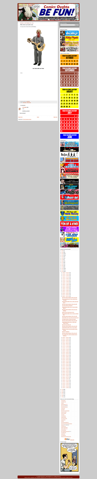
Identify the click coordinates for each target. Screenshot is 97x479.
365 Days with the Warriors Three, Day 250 (69, 316)
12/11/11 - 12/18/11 (65, 275)
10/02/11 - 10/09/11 (65, 290)
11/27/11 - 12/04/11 (65, 278)
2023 (62, 253)
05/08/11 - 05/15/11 (65, 361)
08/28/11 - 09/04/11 (65, 337)
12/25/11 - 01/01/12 (65, 272)
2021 (62, 256)
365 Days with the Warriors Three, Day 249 (69, 320)
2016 (62, 264)
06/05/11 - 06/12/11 (65, 355)
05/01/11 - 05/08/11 (65, 362)
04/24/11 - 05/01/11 (65, 364)
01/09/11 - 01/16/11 (65, 386)
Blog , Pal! (63, 405)
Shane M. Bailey (63, 428)
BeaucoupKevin (63, 404)
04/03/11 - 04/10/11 (65, 368)
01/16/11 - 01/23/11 (65, 384)
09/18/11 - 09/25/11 (65, 293)
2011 (62, 271)
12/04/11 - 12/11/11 (65, 277)
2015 (62, 265)
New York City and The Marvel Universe (66, 423)
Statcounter (72, 439)
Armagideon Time (63, 401)
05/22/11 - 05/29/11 (65, 358)
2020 (62, 258)
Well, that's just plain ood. (26, 24)
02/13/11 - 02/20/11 (65, 378)
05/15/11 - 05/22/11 (65, 359)
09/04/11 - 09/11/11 (65, 296)
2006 (62, 395)
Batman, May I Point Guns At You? (68, 312)
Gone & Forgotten (63, 413)
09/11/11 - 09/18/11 (65, 294)
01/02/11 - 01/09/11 (65, 387)
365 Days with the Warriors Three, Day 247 (69, 333)
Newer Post (20, 117)
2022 (62, 255)
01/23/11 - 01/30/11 (65, 383)
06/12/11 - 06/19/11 (65, 353)
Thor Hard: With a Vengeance (67, 305)
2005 (62, 396)
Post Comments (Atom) (27, 119)
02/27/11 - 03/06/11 (65, 375)
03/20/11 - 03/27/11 (65, 371)
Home (38, 117)
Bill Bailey (24, 102)
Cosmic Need (63, 408)
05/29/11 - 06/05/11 (65, 356)
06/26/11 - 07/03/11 (65, 350)
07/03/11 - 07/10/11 (65, 349)
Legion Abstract (63, 419)
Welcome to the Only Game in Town (66, 436)
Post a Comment (22, 113)
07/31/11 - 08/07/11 (65, 343)
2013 (62, 268)
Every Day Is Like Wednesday (65, 410)
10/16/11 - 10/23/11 (65, 287)
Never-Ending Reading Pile (65, 422)
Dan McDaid (63, 409)
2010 (62, 389)
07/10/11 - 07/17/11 (65, 347)
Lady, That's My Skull (64, 418)
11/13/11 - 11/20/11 (65, 281)
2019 (62, 259)
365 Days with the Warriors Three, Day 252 (69, 304)
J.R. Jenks (24, 107)
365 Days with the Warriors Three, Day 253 (69, 297)
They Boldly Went (63, 432)
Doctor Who (29, 102)
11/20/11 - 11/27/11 (65, 280)
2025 (62, 250)
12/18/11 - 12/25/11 (65, 274)
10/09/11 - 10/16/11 (65, 288)
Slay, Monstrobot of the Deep (65, 431)
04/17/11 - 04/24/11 (65, 365)
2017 (62, 262)
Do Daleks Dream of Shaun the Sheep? (69, 319)
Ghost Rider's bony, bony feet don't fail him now (70, 317)
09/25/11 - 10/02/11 (65, 291)
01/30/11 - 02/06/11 (65, 381)
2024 (62, 252)
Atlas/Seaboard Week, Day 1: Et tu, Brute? (69, 327)
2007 (62, 393)
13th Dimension (63, 400)
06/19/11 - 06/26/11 (65, 352)
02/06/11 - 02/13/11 (65, 380)
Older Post (55, 117)
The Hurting (62, 414)
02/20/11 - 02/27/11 (65, 377)
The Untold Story (63, 435)
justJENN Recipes (63, 417)
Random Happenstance (64, 427)
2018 (62, 261)
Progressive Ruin (63, 426)
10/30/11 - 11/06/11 (65, 284)
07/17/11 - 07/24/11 (65, 346)
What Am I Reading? (65, 331)
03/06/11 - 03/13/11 (65, 374)
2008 (62, 392)
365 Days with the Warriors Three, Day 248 (69, 326)
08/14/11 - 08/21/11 (65, 340)
